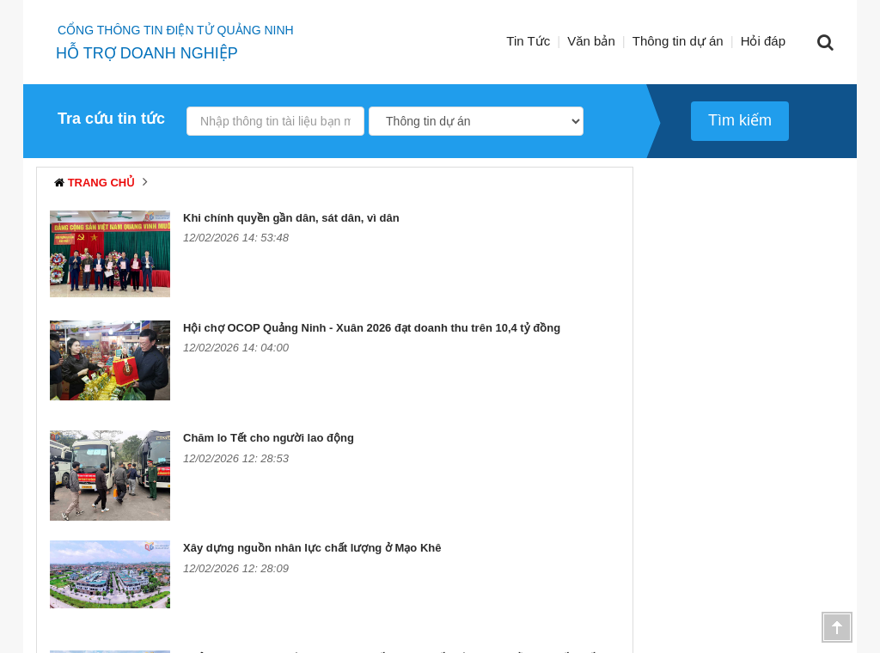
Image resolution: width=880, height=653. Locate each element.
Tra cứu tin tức (111, 118)
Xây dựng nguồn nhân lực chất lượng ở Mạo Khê (312, 547)
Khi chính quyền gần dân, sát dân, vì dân (291, 217)
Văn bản (591, 41)
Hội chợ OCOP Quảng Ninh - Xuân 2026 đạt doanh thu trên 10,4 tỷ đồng (371, 327)
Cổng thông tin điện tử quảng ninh (176, 30)
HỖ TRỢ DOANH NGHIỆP (147, 53)
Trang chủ (102, 182)
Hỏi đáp (763, 41)
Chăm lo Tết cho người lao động (268, 437)
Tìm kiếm (740, 120)
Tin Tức (528, 41)
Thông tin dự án (678, 41)
